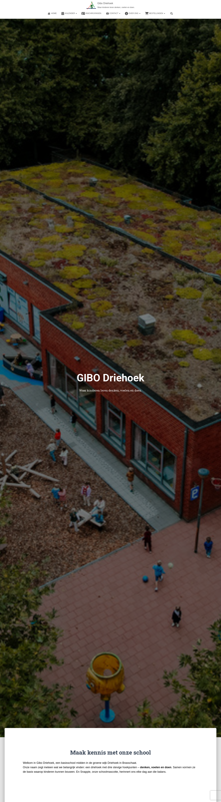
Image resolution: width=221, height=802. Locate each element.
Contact (113, 13)
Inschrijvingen (91, 13)
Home (52, 13)
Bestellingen (155, 13)
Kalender (69, 13)
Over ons (132, 13)
